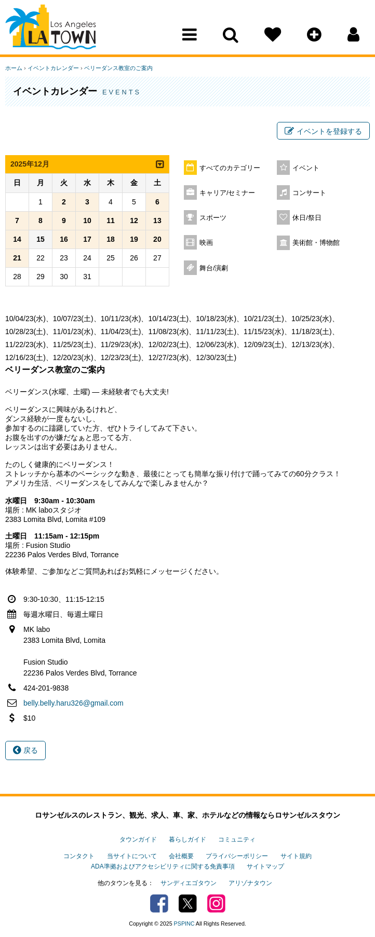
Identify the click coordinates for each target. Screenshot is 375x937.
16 (64, 239)
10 (87, 220)
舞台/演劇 (214, 268)
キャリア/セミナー (227, 193)
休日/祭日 (307, 218)
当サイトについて (132, 856)
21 (17, 258)
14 (17, 239)
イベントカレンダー (53, 68)
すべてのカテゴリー (229, 168)
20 (157, 239)
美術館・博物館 (316, 242)
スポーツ (212, 218)
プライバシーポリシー (237, 856)
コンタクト (79, 856)
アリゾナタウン (250, 883)
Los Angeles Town (50, 28)
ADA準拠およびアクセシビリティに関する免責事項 (162, 866)
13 (157, 220)
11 (110, 220)
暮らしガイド (187, 839)
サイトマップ (265, 866)
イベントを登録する (323, 131)
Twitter (188, 903)
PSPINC (184, 923)
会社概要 (181, 856)
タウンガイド (138, 839)
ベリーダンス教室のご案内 (118, 68)
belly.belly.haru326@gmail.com (73, 703)
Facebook (159, 903)
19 (134, 239)
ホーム (13, 68)
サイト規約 (296, 856)
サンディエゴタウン (188, 883)
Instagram (216, 903)
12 (134, 220)
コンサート (309, 193)
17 (87, 239)
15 (40, 239)
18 (110, 239)
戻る (25, 750)
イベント (305, 168)
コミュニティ (237, 839)
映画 (206, 242)
